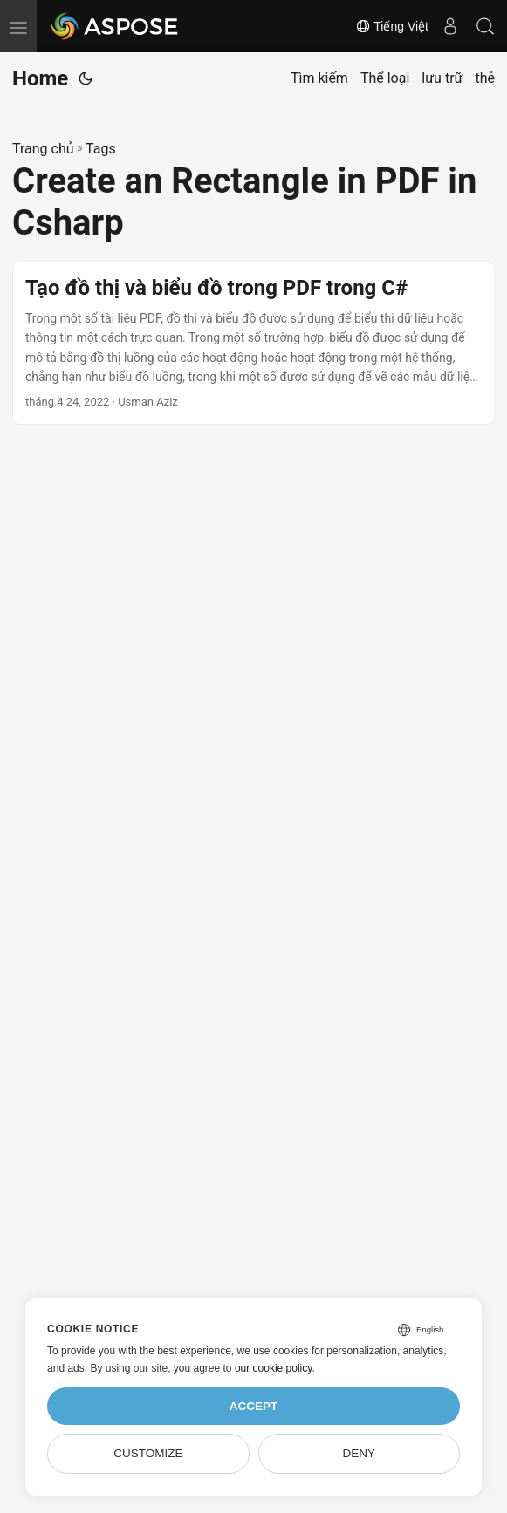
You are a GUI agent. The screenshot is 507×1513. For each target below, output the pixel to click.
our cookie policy (273, 1368)
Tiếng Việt (391, 26)
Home (40, 78)
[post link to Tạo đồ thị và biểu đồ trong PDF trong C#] (253, 343)
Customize (147, 1453)
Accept (254, 1406)
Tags (101, 148)
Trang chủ (43, 148)
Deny (358, 1453)
